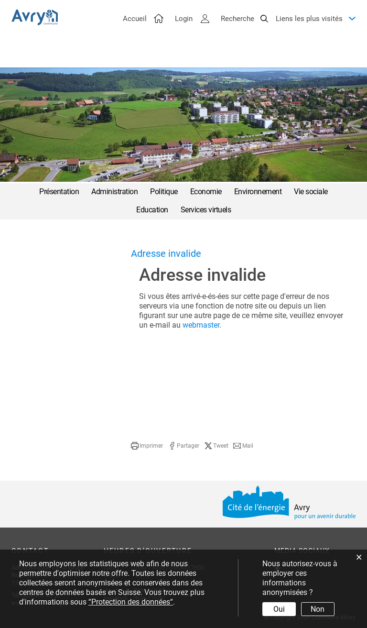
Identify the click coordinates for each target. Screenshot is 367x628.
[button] (147, 446)
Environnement (258, 191)
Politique (164, 191)
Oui (279, 609)
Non (317, 609)
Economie (206, 191)
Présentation (59, 191)
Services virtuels (206, 209)
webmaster (201, 325)
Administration (114, 191)
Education (152, 209)
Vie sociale (311, 191)
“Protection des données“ (130, 601)
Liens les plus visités (309, 28)
